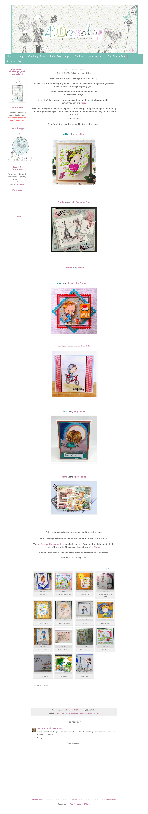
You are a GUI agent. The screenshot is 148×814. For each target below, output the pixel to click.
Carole (61, 202)
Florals (97, 547)
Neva (59, 283)
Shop (21, 56)
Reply (39, 738)
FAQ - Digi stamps (60, 56)
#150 (57, 713)
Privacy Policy (14, 62)
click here (20, 184)
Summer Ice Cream (77, 283)
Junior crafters (95, 56)
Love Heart (80, 134)
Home (10, 56)
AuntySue (63, 346)
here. (83, 103)
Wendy (40, 728)
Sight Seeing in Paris (80, 202)
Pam (65, 411)
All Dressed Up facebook (49, 544)
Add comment (74, 744)
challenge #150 (93, 713)
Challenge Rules (36, 56)
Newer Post (37, 800)
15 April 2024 (65, 713)
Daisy (81, 268)
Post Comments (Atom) (80, 804)
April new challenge (79, 713)
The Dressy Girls (116, 56)
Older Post (111, 800)
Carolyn (68, 268)
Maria (64, 477)
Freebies (78, 56)
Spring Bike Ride (82, 346)
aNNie (65, 134)
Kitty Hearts (79, 411)
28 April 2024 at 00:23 (54, 728)
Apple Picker (80, 477)
